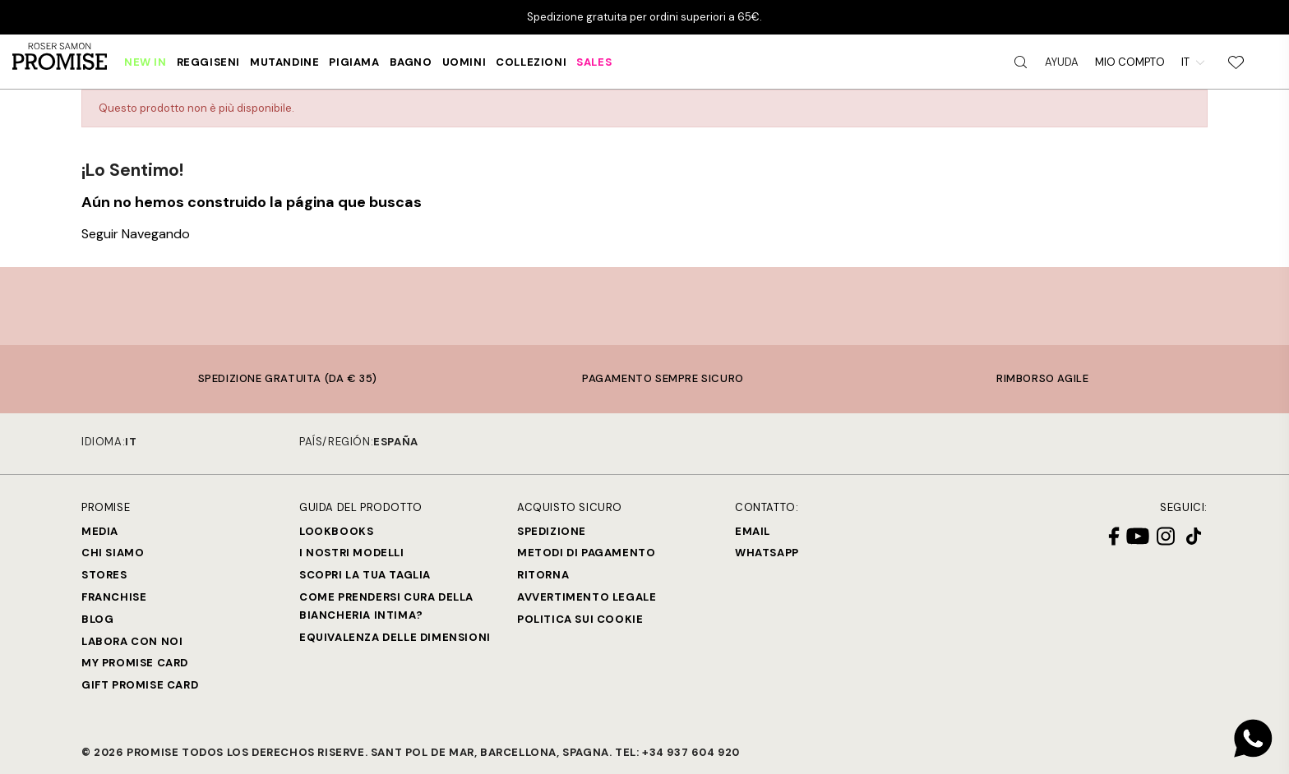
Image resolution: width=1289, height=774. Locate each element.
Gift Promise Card (139, 685)
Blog (97, 619)
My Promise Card (134, 663)
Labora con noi (131, 641)
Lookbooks (336, 531)
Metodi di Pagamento (586, 553)
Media (99, 531)
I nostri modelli (351, 553)
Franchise (113, 597)
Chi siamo (112, 553)
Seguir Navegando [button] (135, 233)
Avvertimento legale (586, 597)
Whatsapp (767, 553)
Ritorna (543, 575)
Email (752, 531)
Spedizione (551, 531)
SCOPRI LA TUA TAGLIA (365, 575)
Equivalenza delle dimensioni (395, 637)
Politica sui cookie (580, 619)
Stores (104, 575)
